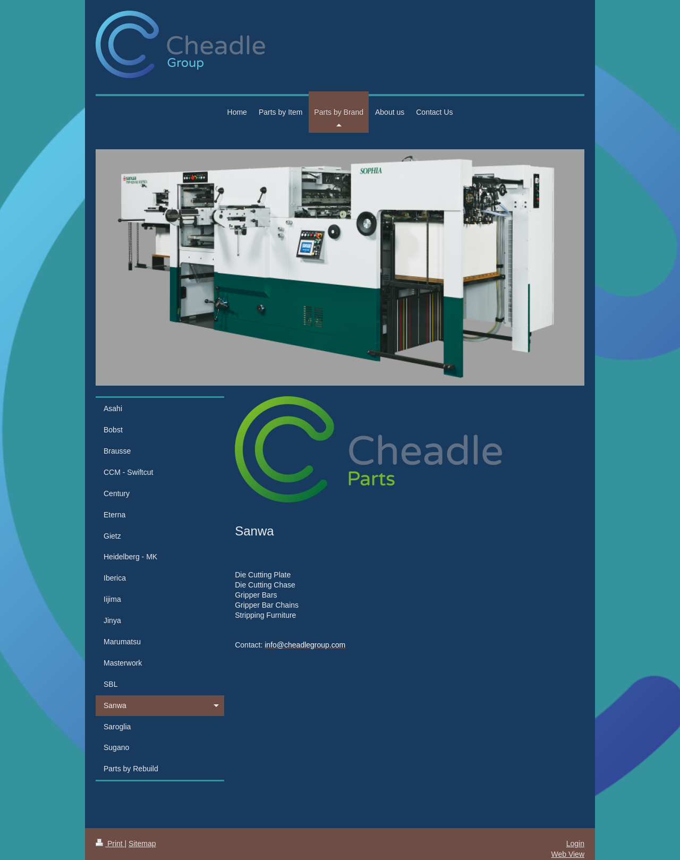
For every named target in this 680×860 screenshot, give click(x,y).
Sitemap (142, 843)
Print (110, 843)
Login (575, 843)
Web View (567, 854)
